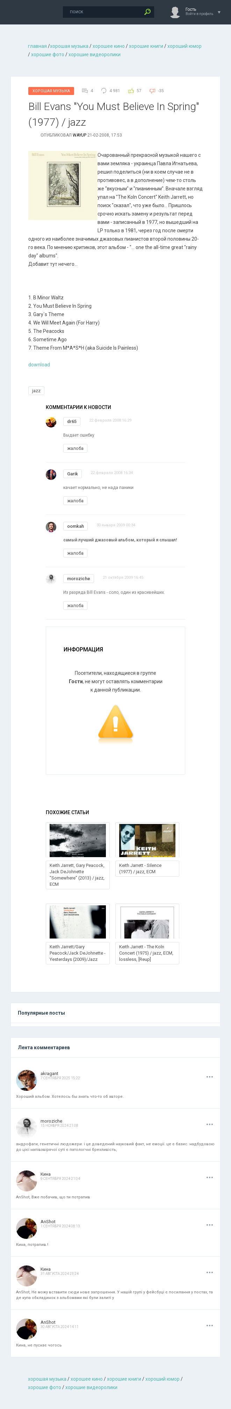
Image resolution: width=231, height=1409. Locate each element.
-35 (161, 90)
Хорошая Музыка (51, 91)
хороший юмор (184, 46)
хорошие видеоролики (94, 54)
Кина (46, 1174)
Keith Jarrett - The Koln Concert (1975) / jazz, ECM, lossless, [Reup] (146, 953)
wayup (79, 135)
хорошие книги (146, 46)
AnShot (48, 1221)
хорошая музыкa (69, 46)
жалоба (75, 448)
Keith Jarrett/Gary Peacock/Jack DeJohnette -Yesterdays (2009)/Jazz (78, 953)
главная (37, 46)
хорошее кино (109, 46)
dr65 (72, 421)
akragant (49, 1073)
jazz (36, 390)
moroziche (78, 578)
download (39, 364)
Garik (72, 473)
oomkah (75, 526)
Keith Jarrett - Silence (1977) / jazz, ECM (140, 868)
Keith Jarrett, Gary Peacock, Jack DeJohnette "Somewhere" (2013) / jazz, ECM (77, 875)
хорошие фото (47, 54)
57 (139, 90)
